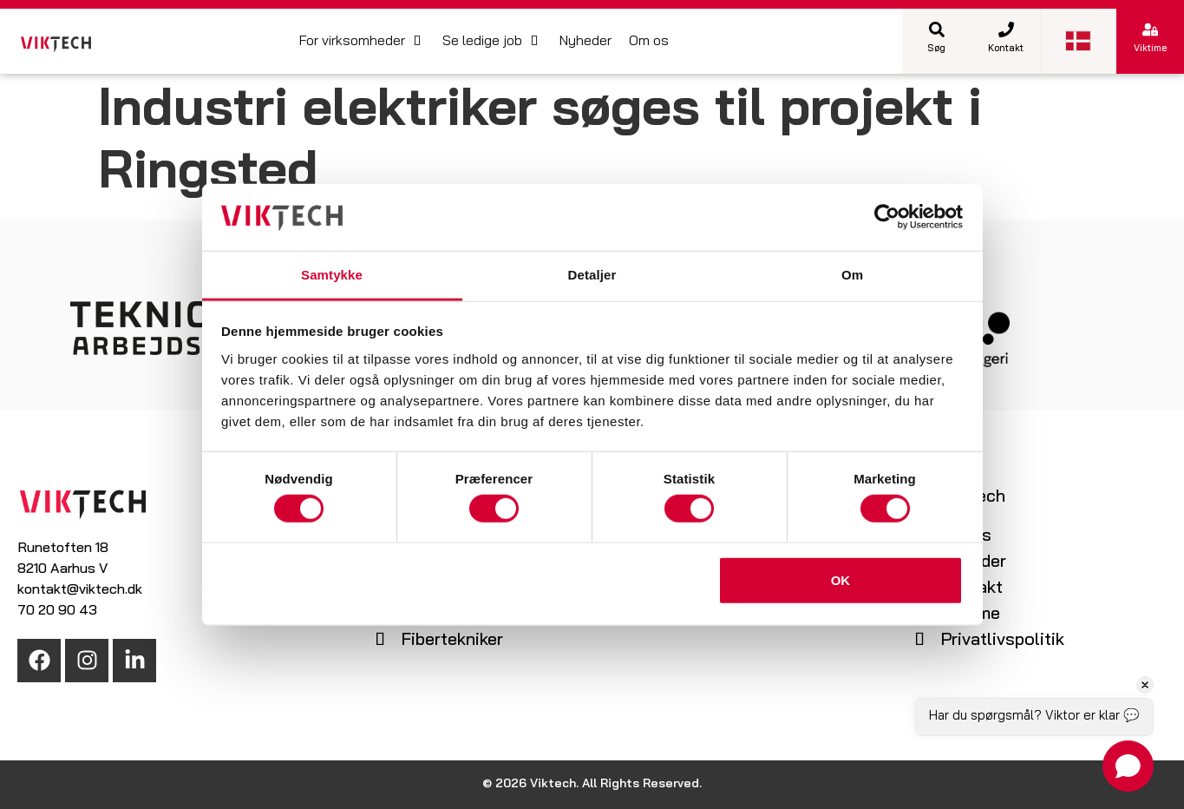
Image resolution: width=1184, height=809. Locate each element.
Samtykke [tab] (332, 274)
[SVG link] (56, 44)
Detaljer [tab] (592, 274)
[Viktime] (1150, 29)
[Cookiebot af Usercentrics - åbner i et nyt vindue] (887, 217)
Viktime (1150, 49)
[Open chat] (1128, 766)
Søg (936, 49)
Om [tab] (852, 274)
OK (841, 579)
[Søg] (937, 29)
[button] (362, 41)
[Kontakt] (1006, 29)
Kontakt (1006, 49)
